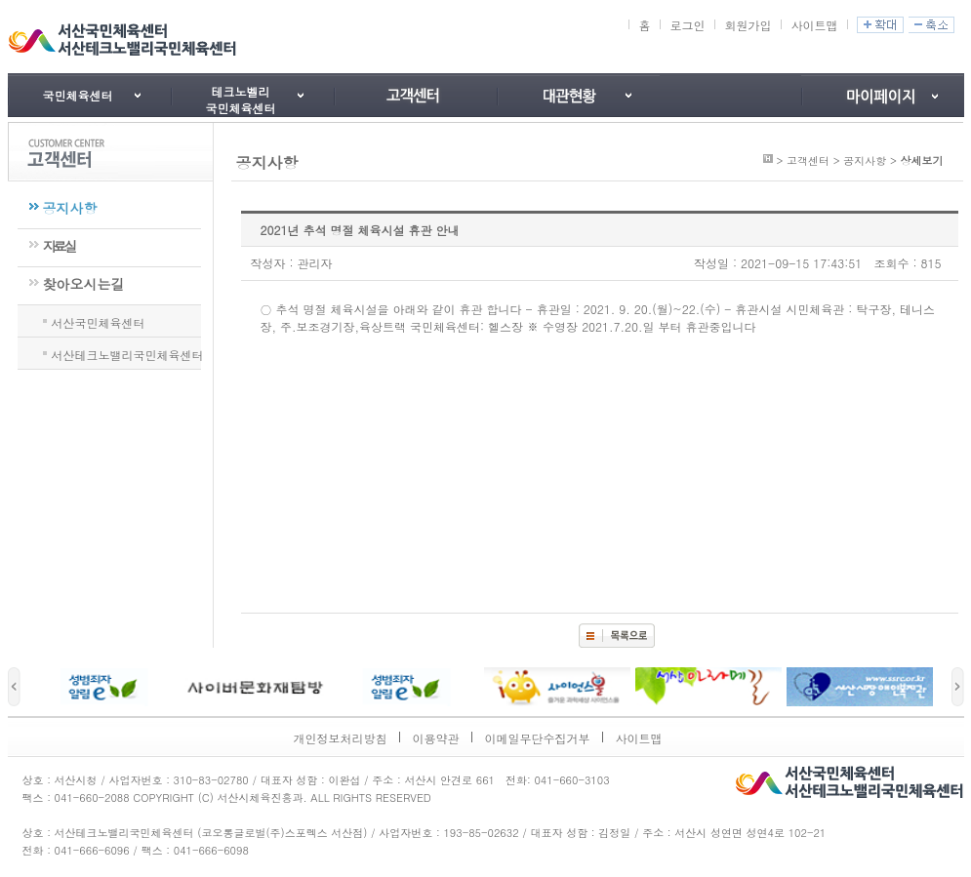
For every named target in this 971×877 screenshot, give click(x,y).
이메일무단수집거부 (537, 738)
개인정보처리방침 (340, 738)
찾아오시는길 (84, 284)
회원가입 (747, 25)
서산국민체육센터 (98, 321)
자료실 (59, 246)
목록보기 (617, 635)
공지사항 (70, 208)
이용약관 (436, 738)
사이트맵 (813, 25)
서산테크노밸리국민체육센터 (128, 353)
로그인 (687, 25)
